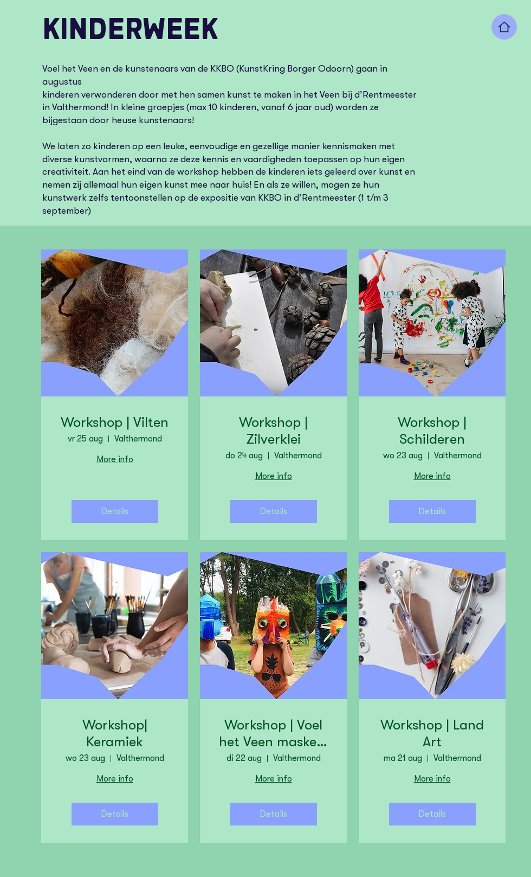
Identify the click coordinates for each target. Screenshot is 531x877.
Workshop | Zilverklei (273, 430)
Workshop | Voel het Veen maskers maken (273, 733)
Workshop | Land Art (432, 733)
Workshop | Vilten (115, 422)
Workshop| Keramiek (114, 733)
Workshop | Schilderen (432, 430)
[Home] (504, 27)
